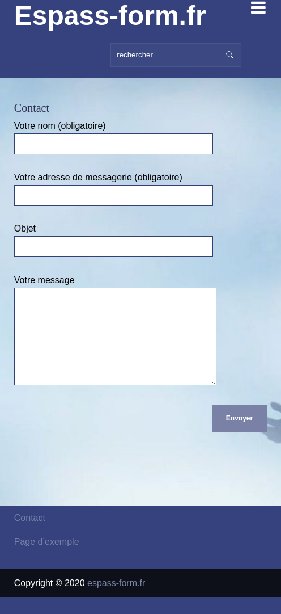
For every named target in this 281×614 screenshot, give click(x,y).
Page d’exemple (46, 558)
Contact (29, 535)
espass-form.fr (116, 600)
